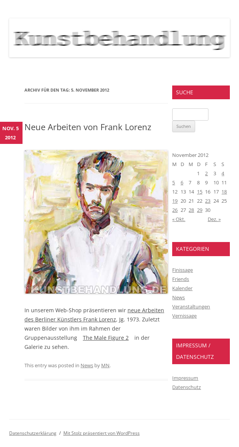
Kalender (182, 288)
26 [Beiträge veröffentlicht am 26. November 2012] (175, 210)
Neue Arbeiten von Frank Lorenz (87, 126)
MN (105, 365)
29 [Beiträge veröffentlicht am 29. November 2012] (199, 210)
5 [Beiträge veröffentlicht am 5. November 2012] (173, 182)
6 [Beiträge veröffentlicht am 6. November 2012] (182, 182)
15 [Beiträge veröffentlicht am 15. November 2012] (199, 191)
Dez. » (214, 219)
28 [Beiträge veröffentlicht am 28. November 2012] (191, 210)
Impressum (185, 377)
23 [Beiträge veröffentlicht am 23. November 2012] (207, 200)
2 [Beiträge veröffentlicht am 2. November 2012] (206, 173)
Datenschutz (186, 387)
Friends (180, 279)
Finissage (182, 269)
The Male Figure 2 (106, 337)
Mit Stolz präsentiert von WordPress (101, 433)
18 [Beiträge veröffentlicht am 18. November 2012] (224, 191)
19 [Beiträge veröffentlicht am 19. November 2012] (175, 200)
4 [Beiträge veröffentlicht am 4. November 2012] (222, 173)
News (87, 365)
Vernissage (184, 315)
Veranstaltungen (191, 306)
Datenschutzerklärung (33, 433)
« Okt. (178, 219)
